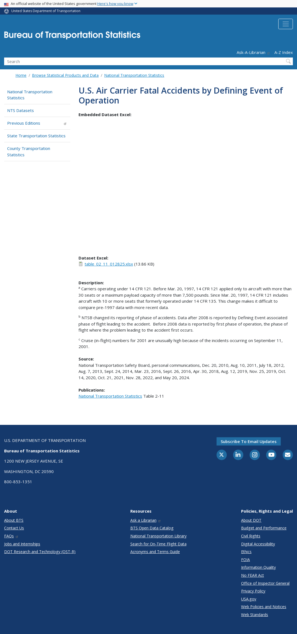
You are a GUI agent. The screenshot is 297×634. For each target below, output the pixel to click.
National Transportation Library (158, 536)
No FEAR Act (252, 575)
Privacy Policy (253, 591)
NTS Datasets (20, 110)
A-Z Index (283, 52)
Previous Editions (37, 123)
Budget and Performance (264, 528)
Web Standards (254, 614)
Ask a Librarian (145, 520)
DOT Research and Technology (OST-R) (39, 551)
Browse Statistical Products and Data (65, 75)
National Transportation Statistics (134, 75)
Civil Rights (250, 536)
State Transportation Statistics (36, 135)
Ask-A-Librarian (253, 52)
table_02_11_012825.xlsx (109, 264)
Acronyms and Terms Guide (155, 551)
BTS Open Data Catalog (152, 528)
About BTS (13, 520)
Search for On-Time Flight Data (158, 543)
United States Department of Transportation (45, 11)
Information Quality (258, 567)
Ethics (246, 551)
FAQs (11, 536)
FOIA (245, 559)
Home (20, 75)
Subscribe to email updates (249, 441)
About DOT (251, 520)
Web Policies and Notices (263, 606)
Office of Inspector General (265, 583)
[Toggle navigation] (285, 24)
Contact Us (14, 528)
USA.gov (248, 599)
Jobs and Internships (22, 543)
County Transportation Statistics (28, 151)
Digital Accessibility (258, 543)
